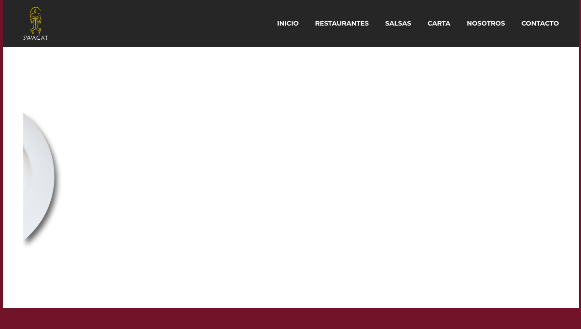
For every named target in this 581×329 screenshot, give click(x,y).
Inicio (287, 23)
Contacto (540, 23)
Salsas (398, 23)
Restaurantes (342, 23)
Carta (438, 23)
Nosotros (486, 23)
